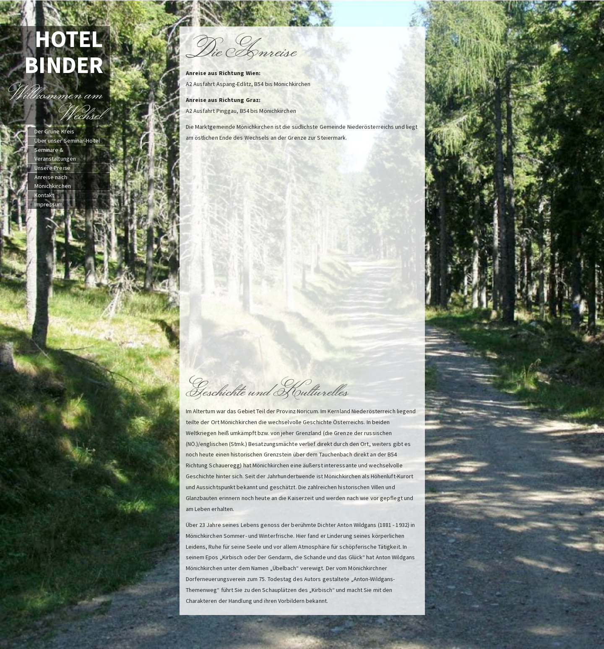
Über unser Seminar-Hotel (67, 140)
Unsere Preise (52, 168)
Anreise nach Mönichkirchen (52, 181)
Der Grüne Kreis (54, 131)
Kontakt (44, 195)
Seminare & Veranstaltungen (55, 154)
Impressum (48, 204)
